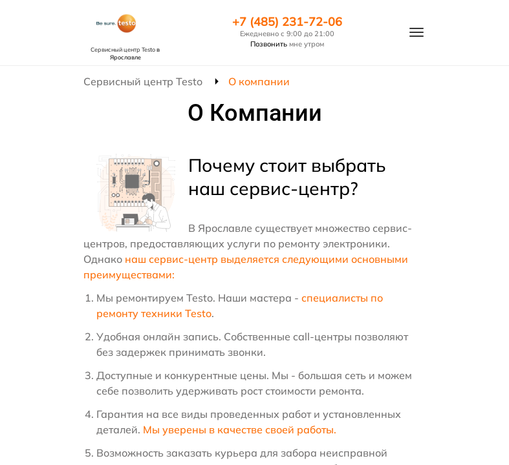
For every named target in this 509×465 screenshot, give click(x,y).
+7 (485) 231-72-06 (287, 22)
